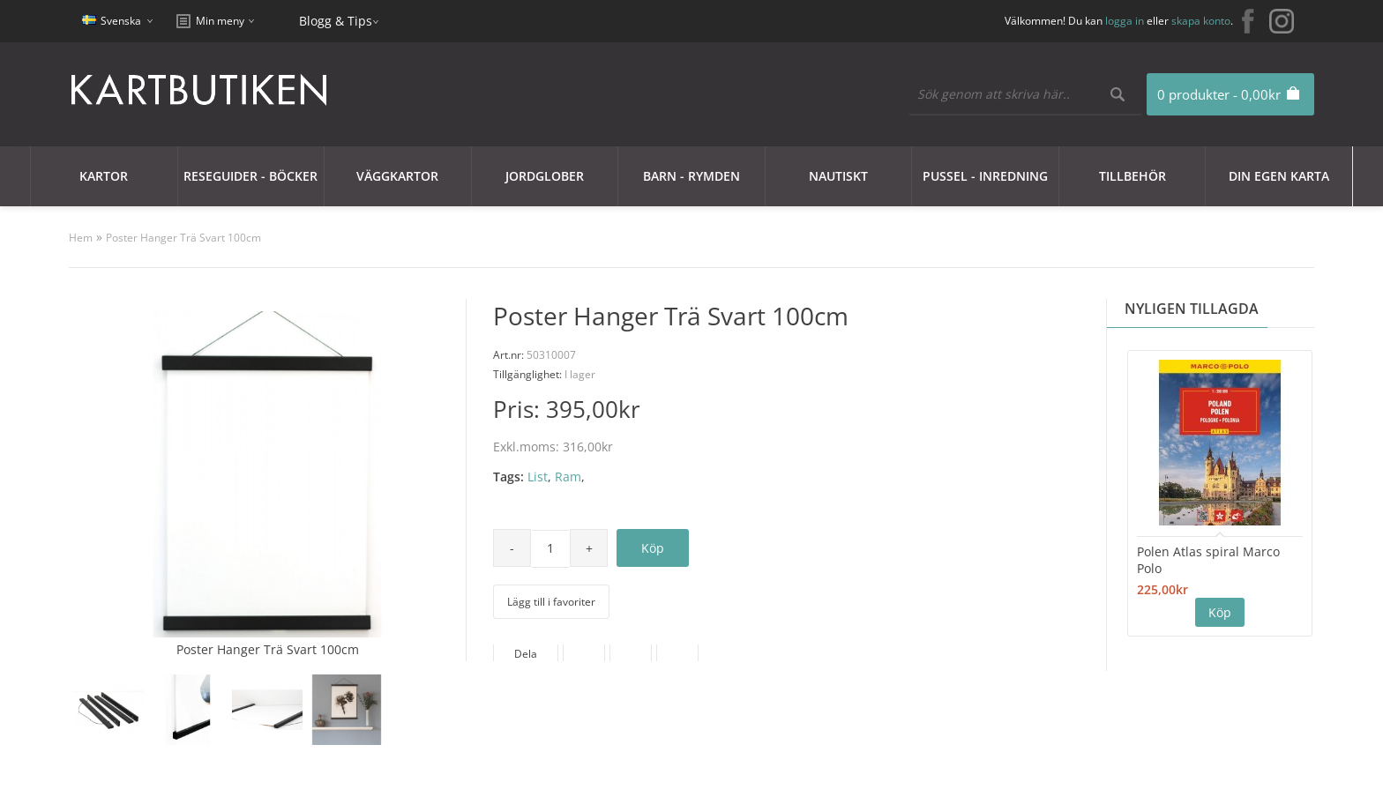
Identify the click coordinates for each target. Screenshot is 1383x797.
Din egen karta (1279, 176)
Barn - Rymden (691, 176)
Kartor (103, 176)
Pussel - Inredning (985, 176)
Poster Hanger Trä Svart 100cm (183, 237)
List (537, 476)
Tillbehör (1132, 176)
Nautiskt (838, 176)
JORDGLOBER (544, 176)
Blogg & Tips (335, 20)
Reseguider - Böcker (250, 176)
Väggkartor (397, 176)
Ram (568, 476)
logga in (1124, 20)
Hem (81, 237)
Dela (525, 653)
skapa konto (1200, 20)
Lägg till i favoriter (551, 601)
